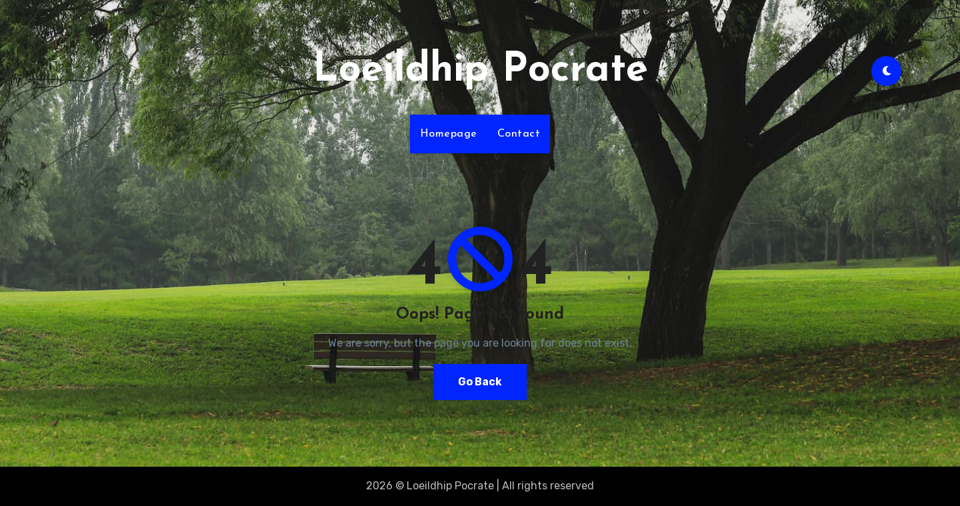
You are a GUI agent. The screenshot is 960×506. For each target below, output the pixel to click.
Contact (519, 134)
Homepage (448, 134)
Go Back (480, 381)
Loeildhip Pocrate (480, 71)
